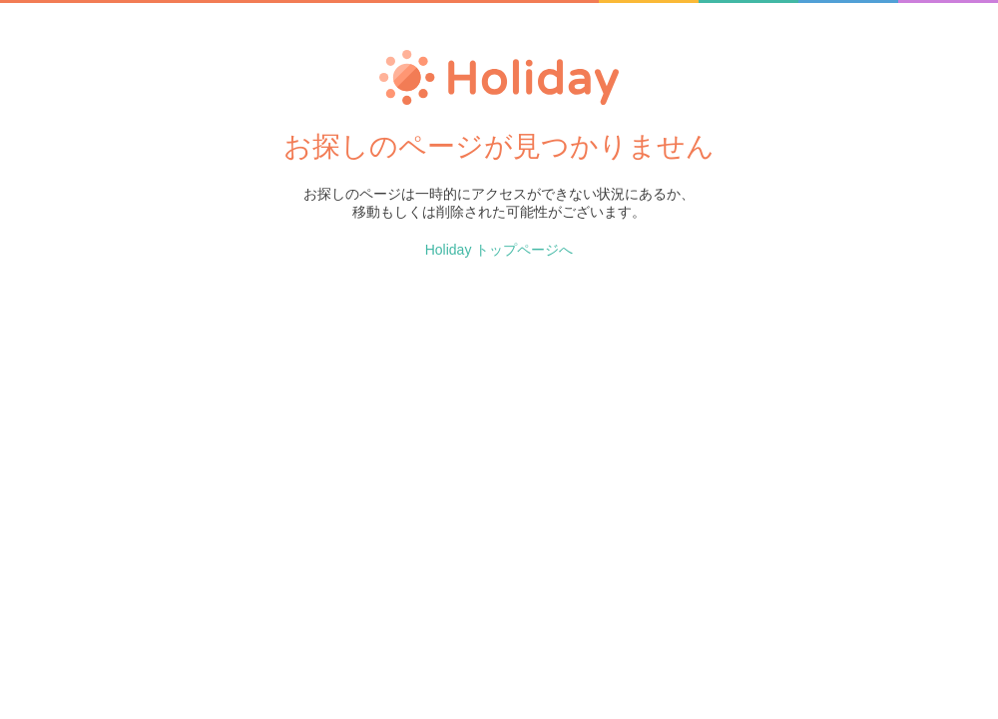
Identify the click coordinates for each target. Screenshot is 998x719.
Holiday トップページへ (499, 250)
